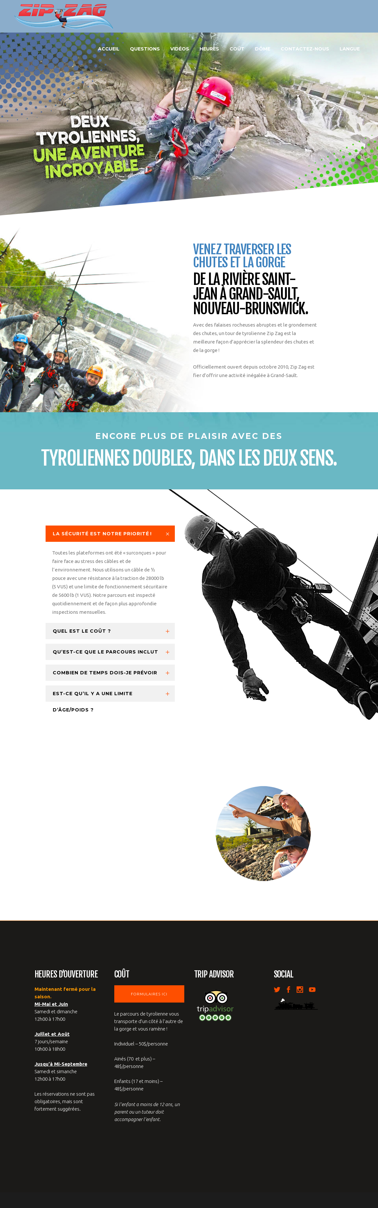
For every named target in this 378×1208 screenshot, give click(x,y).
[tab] (110, 534)
